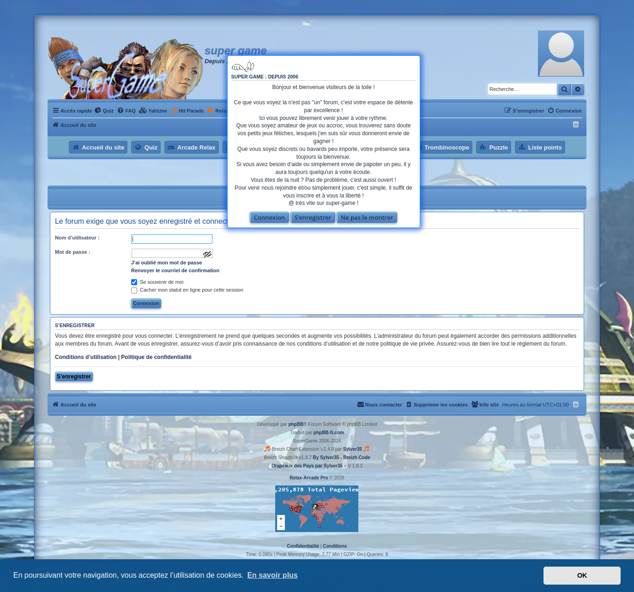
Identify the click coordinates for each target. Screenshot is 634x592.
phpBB (295, 424)
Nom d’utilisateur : (77, 237)
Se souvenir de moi (157, 282)
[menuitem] (104, 110)
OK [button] (582, 575)
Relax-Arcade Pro (309, 477)
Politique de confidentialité (156, 357)
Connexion (269, 217)
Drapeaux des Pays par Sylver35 (307, 465)
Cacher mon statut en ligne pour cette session (187, 290)
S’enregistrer (313, 217)
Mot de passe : (72, 252)
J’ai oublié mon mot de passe (166, 262)
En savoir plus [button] (272, 575)
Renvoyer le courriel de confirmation (175, 270)
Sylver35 (352, 449)
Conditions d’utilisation (85, 357)
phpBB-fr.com (329, 432)
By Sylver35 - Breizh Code (341, 457)
